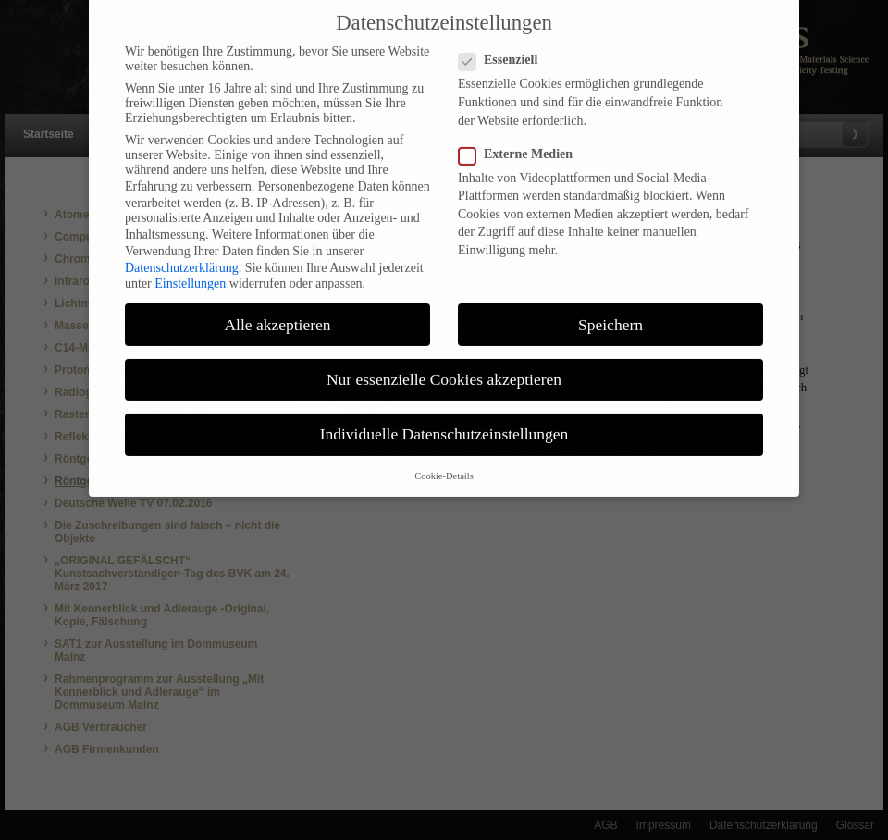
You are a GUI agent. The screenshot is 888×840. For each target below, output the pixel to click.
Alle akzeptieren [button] (277, 312)
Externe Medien (523, 142)
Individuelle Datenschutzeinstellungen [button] (444, 422)
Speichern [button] (610, 312)
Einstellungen (190, 271)
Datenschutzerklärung (182, 256)
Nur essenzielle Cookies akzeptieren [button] (444, 367)
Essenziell (505, 49)
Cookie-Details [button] (444, 465)
